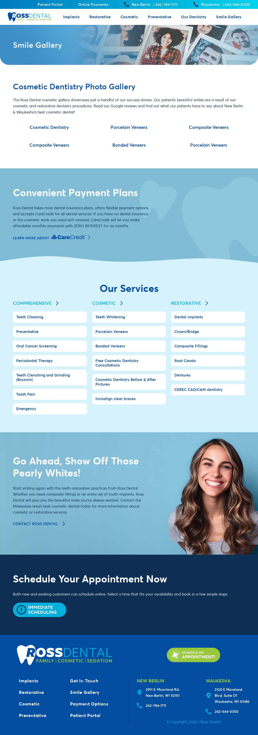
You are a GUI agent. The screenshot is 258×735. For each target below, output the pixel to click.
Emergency (26, 408)
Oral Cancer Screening (36, 346)
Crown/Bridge (186, 331)
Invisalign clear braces (115, 398)
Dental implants (188, 316)
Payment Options (89, 704)
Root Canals (185, 360)
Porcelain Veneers (111, 331)
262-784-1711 (156, 705)
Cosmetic (129, 16)
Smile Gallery (229, 16)
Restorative (100, 16)
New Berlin (151, 4)
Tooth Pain (25, 394)
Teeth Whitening (110, 316)
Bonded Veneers (110, 346)
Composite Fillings (191, 346)
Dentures (182, 375)
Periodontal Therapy (34, 360)
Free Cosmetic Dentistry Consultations (117, 363)
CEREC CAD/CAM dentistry (198, 389)
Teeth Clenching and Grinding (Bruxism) (43, 377)
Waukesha (221, 4)
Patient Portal (50, 4)
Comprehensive (36, 303)
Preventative (159, 16)
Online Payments (93, 4)
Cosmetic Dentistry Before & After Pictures (125, 381)
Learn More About (52, 238)
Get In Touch (84, 681)
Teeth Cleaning (29, 316)
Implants (71, 16)
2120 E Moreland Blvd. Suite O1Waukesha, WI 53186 (232, 695)
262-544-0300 (226, 711)
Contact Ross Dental (39, 523)
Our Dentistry (193, 16)
